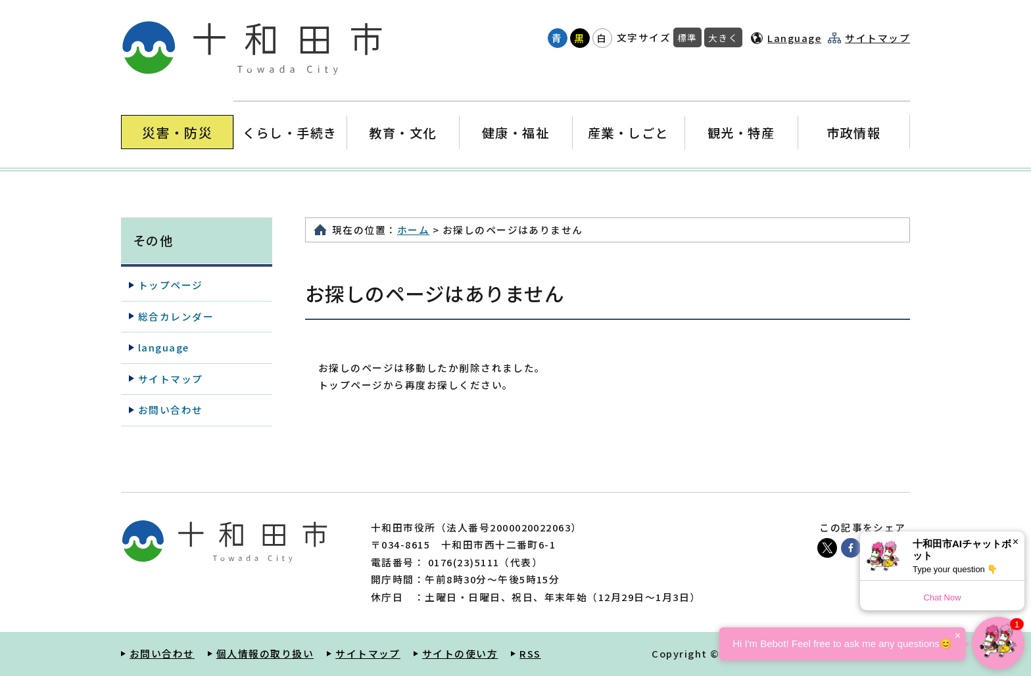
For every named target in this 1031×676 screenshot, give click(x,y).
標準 (687, 37)
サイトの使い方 (460, 653)
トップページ (170, 285)
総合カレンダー (176, 316)
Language (794, 38)
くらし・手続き (290, 132)
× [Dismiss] (1016, 541)
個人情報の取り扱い (265, 653)
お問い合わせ (170, 410)
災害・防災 (177, 132)
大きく (723, 37)
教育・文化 (403, 132)
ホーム (413, 230)
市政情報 (853, 132)
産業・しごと (628, 132)
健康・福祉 (515, 132)
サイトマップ (877, 38)
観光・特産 (741, 132)
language (163, 347)
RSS (529, 653)
